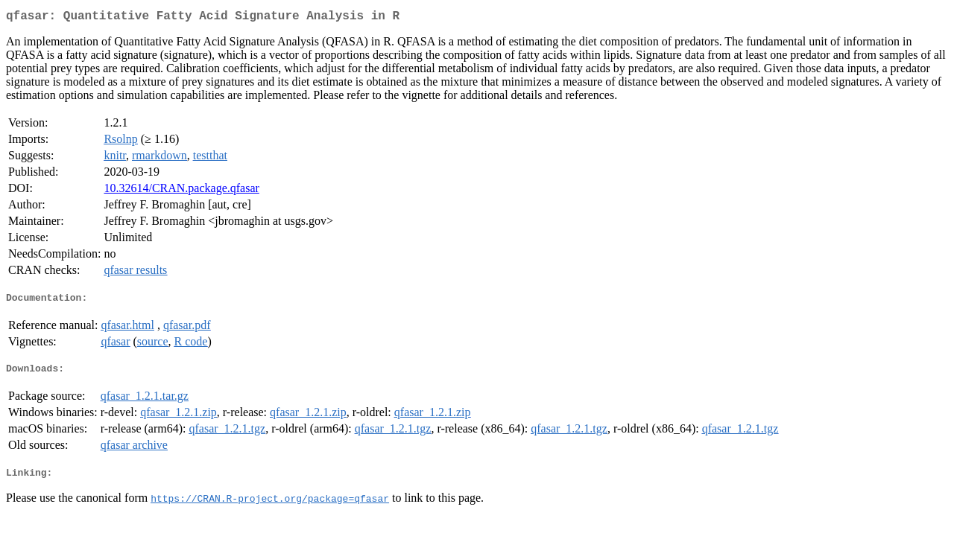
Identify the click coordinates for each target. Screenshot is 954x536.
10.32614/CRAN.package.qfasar (181, 191)
